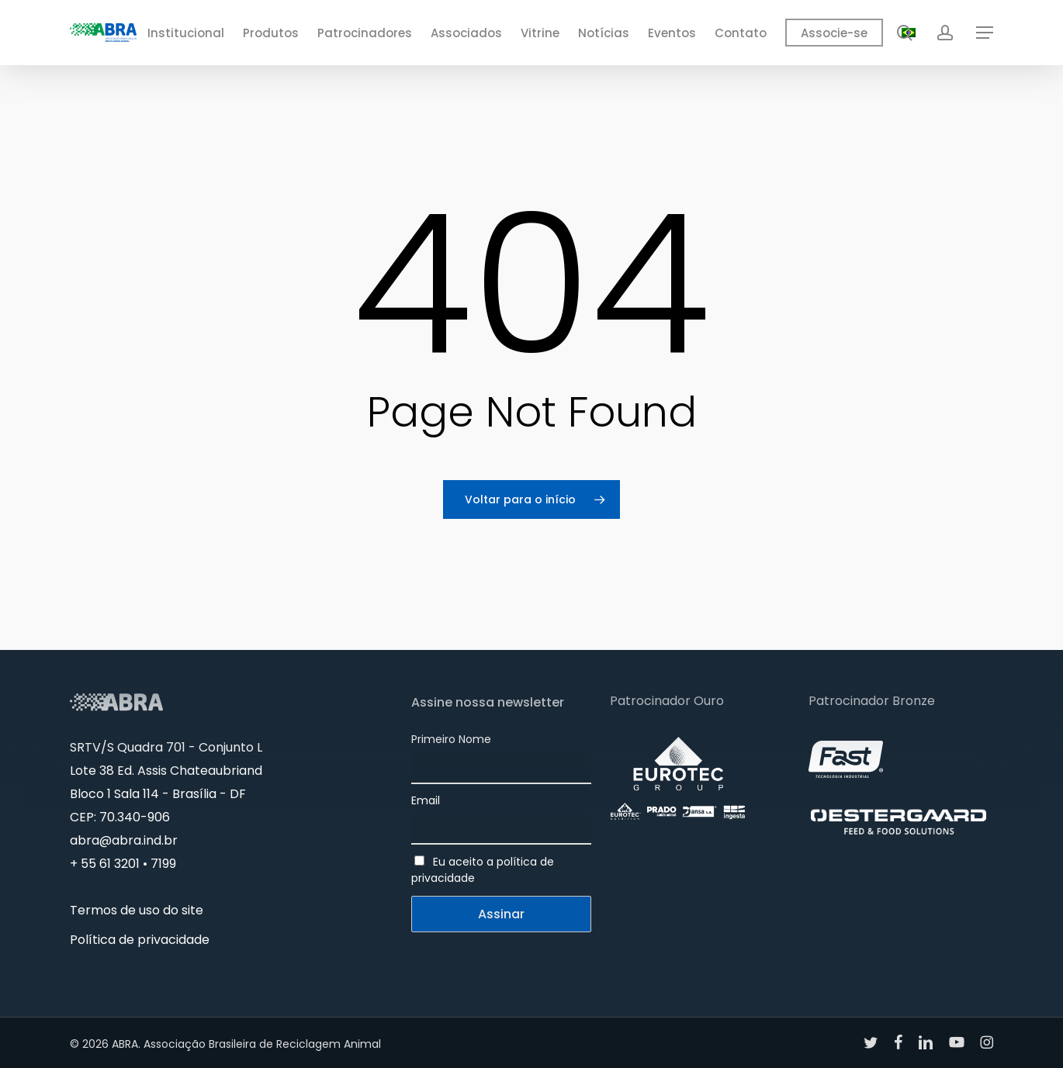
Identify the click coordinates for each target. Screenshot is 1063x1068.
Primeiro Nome (451, 739)
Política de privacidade (139, 940)
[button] (984, 33)
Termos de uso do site (136, 910)
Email (425, 800)
